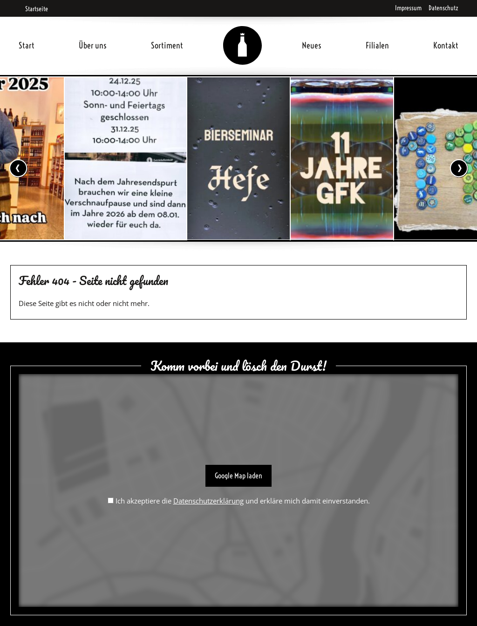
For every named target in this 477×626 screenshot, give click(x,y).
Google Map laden (238, 475)
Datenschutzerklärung (208, 500)
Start (26, 45)
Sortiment (167, 45)
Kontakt (445, 45)
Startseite (33, 9)
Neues (311, 45)
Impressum (408, 8)
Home (243, 34)
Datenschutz (443, 8)
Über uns (93, 45)
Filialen (377, 45)
